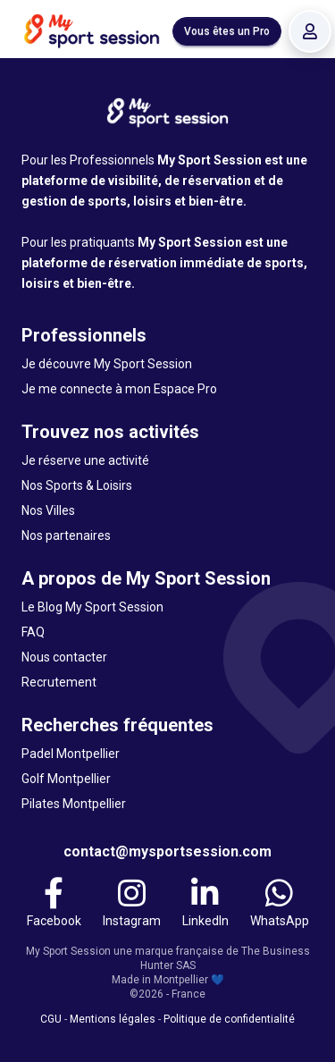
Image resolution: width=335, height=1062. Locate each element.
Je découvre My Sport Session (106, 364)
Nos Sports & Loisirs (76, 485)
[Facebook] (54, 903)
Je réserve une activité (85, 460)
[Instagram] (132, 903)
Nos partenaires (66, 535)
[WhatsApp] (279, 903)
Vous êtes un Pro (227, 31)
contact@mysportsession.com (167, 851)
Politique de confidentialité (229, 1019)
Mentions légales (112, 1019)
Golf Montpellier (66, 778)
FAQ (33, 632)
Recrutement (58, 682)
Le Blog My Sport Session (92, 607)
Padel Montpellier (70, 753)
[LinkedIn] (205, 903)
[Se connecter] (310, 31)
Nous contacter (64, 657)
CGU (51, 1019)
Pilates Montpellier (73, 803)
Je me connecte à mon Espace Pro (119, 389)
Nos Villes (48, 510)
